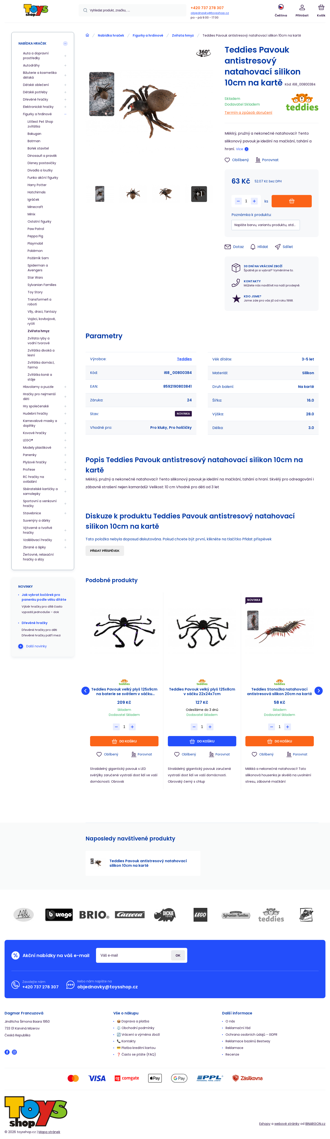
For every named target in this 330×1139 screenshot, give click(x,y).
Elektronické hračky (38, 106)
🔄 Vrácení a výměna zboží (138, 1034)
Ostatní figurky (39, 221)
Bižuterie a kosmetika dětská (40, 75)
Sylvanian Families (42, 285)
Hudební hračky (35, 413)
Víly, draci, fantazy (42, 311)
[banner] (36, 12)
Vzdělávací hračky (37, 540)
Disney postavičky (42, 163)
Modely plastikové (37, 447)
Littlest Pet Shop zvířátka (40, 124)
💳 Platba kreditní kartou (136, 1048)
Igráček (33, 199)
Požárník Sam (38, 258)
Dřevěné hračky (35, 99)
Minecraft (35, 207)
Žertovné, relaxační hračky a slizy (38, 557)
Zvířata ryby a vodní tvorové (39, 340)
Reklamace (234, 1048)
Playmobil (35, 243)
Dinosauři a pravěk (42, 155)
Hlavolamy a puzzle (38, 386)
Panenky (29, 455)
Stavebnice (32, 513)
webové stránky (286, 1123)
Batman (34, 141)
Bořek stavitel (38, 148)
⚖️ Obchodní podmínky (135, 1028)
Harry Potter (37, 185)
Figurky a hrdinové (148, 35)
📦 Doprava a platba (133, 1021)
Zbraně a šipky (34, 547)
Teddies (184, 359)
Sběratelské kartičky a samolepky (40, 491)
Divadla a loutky (40, 170)
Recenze (232, 1054)
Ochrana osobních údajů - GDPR (251, 1034)
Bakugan (34, 133)
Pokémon (35, 250)
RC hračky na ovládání (33, 479)
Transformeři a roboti (39, 302)
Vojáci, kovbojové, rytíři (42, 321)
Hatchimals (37, 192)
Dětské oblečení (36, 85)
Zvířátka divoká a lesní (41, 352)
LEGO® (28, 440)
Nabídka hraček (111, 35)
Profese (29, 469)
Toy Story (35, 292)
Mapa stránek (49, 1132)
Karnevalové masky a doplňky (40, 423)
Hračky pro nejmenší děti (39, 396)
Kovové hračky (34, 433)
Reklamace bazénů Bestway (248, 1041)
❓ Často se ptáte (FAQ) (136, 1054)
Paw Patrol (36, 229)
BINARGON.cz (315, 1123)
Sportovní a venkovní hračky (40, 503)
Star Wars (35, 277)
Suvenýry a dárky (36, 520)
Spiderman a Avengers (38, 267)
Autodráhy (31, 65)
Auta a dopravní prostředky (36, 55)
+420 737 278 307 (207, 8)
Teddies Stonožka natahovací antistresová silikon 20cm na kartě (279, 691)
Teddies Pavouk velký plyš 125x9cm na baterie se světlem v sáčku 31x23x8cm (124, 691)
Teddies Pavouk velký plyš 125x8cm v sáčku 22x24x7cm (202, 691)
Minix (31, 214)
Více (239, 149)
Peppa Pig (35, 236)
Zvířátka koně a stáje (40, 377)
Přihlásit (178, 955)
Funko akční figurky (43, 177)
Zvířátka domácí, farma (41, 365)
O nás (230, 1021)
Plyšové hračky (35, 462)
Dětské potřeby (35, 92)
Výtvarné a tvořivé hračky (37, 530)
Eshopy (264, 1123)
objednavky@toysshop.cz (210, 13)
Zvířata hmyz (183, 35)
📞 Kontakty (126, 1041)
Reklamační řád (238, 1028)
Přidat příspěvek (105, 550)
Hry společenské (36, 406)
